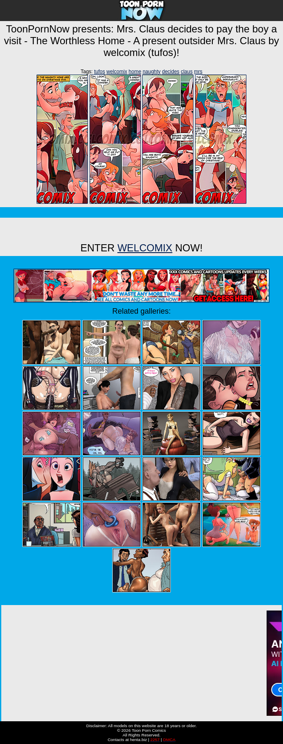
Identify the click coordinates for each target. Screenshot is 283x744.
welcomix (116, 72)
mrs (198, 72)
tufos (99, 72)
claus (187, 72)
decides (170, 72)
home (135, 72)
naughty (152, 72)
